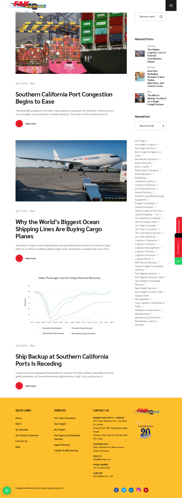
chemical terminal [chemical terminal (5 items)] (145, 184)
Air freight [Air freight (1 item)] (140, 140)
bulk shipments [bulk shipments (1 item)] (143, 173)
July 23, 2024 (21, 83)
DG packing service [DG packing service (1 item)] (145, 188)
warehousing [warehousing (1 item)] (142, 313)
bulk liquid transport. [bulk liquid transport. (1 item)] (147, 170)
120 (111, 476)
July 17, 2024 (21, 211)
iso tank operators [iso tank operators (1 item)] (145, 236)
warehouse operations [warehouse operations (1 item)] (147, 309)
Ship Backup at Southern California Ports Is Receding (62, 359)
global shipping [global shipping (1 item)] (143, 214)
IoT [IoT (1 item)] (157, 214)
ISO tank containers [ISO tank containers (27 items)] (146, 229)
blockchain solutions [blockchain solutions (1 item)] (146, 159)
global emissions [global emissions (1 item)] (144, 206)
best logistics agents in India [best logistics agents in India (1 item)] (148, 153)
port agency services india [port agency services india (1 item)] (149, 277)
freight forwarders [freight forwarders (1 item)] (145, 203)
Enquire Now (179, 227)
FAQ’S (18, 423)
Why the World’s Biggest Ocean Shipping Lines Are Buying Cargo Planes (59, 228)
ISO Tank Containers (65, 417)
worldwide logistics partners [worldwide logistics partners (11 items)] (146, 322)
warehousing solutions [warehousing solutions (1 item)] (147, 317)
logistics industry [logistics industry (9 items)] (145, 243)
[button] (7, 490)
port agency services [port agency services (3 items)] (146, 273)
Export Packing (62, 444)
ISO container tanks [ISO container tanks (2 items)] (146, 221)
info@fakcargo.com (102, 459)
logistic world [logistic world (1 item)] (143, 258)
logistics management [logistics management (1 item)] (147, 247)
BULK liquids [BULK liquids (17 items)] (142, 166)
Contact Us (21, 440)
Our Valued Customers (27, 435)
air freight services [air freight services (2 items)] (145, 148)
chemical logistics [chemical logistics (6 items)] (145, 181)
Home (19, 417)
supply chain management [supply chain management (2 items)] (142, 297)
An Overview (22, 429)
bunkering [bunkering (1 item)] (140, 177)
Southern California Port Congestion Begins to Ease (64, 97)
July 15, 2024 (21, 345)
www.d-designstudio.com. (52, 488)
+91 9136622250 (101, 467)
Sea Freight (60, 423)
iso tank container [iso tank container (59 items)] (145, 225)
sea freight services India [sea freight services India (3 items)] (148, 291)
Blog (32, 83)
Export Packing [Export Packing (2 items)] (143, 192)
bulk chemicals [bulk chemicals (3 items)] (143, 162)
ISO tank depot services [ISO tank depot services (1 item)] (148, 232)
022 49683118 (100, 476)
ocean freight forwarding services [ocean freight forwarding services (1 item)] (149, 267)
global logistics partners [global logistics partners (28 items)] (148, 210)
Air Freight (59, 429)
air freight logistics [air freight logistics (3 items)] (146, 144)
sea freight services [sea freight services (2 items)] (145, 288)
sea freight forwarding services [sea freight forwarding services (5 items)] (147, 282)
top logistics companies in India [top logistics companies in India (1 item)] (150, 304)
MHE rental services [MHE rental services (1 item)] (146, 262)
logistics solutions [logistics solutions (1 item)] (145, 255)
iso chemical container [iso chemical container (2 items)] (147, 218)
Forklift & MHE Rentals (66, 450)
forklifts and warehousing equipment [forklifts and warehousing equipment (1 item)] (149, 197)
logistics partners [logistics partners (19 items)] (145, 251)
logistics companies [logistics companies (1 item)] (146, 240)
